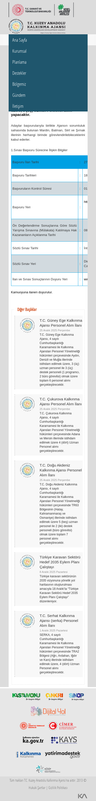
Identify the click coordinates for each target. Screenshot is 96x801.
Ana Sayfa (19, 40)
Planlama (19, 62)
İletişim (17, 106)
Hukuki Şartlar (37, 787)
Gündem (18, 95)
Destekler (19, 73)
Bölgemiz (19, 84)
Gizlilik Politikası (58, 787)
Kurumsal (19, 51)
